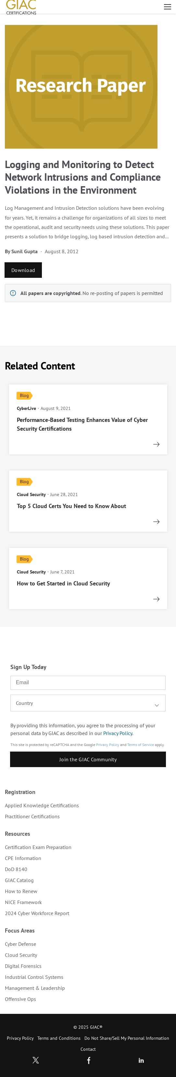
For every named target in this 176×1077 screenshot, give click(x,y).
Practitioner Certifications (32, 816)
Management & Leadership (35, 988)
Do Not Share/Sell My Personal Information (126, 1038)
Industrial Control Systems (34, 977)
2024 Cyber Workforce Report (37, 913)
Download (23, 270)
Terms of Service (140, 744)
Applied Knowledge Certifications (42, 805)
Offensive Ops (20, 999)
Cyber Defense (20, 944)
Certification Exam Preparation (38, 847)
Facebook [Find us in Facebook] (89, 1060)
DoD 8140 (16, 869)
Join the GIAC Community (88, 759)
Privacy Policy (117, 733)
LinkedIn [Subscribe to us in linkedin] (141, 1060)
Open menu (167, 7)
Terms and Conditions (59, 1038)
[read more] (88, 419)
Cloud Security (21, 955)
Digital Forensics (23, 966)
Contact (88, 1049)
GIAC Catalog (19, 880)
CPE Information (23, 858)
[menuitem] (88, 805)
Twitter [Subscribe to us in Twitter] (35, 1060)
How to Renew (21, 891)
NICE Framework (23, 902)
